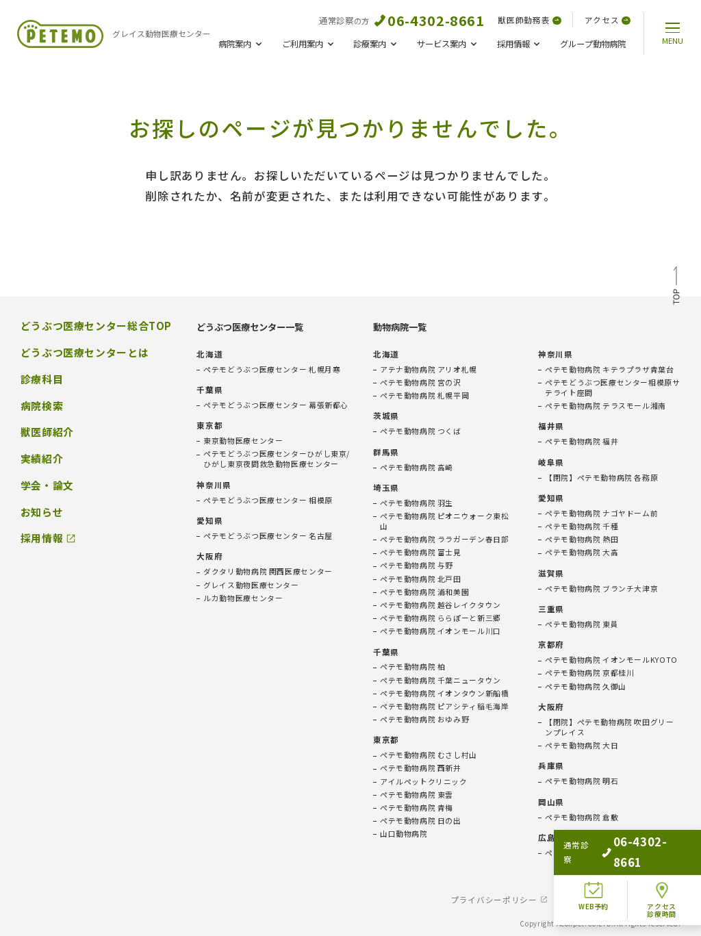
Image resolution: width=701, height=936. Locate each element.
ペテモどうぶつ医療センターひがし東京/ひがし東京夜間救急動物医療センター (276, 458)
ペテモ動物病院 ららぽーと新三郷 (440, 618)
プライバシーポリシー (493, 899)
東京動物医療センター (243, 440)
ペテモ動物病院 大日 (581, 745)
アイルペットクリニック (424, 781)
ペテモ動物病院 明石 (581, 781)
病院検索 (42, 406)
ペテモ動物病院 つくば (420, 431)
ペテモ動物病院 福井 (581, 441)
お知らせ (42, 512)
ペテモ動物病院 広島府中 (589, 853)
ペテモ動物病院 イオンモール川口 (440, 631)
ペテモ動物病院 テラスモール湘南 (605, 406)
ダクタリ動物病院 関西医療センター (268, 571)
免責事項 (582, 899)
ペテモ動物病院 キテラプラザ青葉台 (609, 369)
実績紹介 (42, 459)
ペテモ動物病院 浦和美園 (424, 592)
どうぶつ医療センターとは (85, 352)
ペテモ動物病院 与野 (416, 565)
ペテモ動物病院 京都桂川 (589, 673)
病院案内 (234, 44)
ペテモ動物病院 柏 (413, 666)
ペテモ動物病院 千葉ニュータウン (440, 680)
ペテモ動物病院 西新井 (420, 768)
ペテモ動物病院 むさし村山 (428, 755)
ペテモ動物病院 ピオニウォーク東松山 (444, 521)
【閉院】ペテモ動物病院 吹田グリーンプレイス (609, 727)
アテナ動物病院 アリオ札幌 (428, 369)
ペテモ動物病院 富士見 (420, 552)
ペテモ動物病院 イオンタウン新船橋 (444, 693)
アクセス (607, 19)
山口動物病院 (404, 834)
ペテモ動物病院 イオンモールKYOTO (611, 660)
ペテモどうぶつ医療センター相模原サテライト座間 (612, 387)
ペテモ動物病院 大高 (581, 552)
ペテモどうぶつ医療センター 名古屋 (268, 536)
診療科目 (42, 379)
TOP (676, 287)
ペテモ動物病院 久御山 (585, 686)
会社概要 (644, 899)
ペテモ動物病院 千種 (581, 526)
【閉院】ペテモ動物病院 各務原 (601, 477)
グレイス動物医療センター (250, 585)
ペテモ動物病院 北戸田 (420, 579)
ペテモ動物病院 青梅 (416, 807)
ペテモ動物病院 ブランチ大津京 (601, 588)
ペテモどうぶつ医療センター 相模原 (268, 500)
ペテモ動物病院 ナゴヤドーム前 (601, 513)
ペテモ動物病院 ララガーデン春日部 (444, 539)
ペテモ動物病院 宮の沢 (420, 382)
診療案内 (369, 44)
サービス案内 (441, 44)
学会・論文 (47, 485)
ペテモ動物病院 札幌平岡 (424, 395)
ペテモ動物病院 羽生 (416, 503)
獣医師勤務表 (529, 19)
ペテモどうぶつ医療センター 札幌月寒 (271, 369)
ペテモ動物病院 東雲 (416, 794)
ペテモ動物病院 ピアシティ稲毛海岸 (444, 706)
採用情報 (513, 44)
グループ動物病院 (593, 44)
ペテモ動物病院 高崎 (416, 467)
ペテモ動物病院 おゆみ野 (424, 719)
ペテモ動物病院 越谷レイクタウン (440, 605)
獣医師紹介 (47, 432)
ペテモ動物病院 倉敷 (581, 817)
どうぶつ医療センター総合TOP (96, 326)
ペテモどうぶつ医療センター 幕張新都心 (275, 405)
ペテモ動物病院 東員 (581, 624)
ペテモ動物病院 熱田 (581, 539)
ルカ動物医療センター (243, 598)
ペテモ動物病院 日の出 (420, 820)
